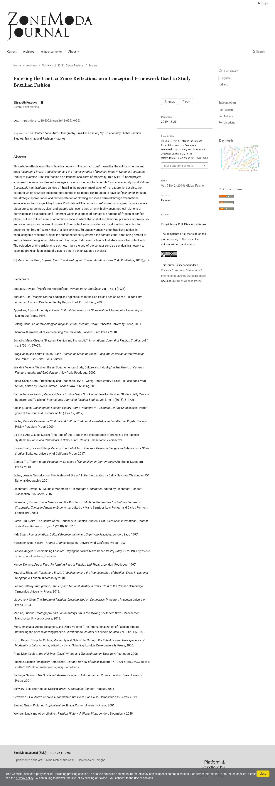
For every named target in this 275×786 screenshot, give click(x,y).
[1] (53, 214)
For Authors (226, 116)
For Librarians (227, 122)
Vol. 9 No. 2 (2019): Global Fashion (63, 65)
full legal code (196, 275)
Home (17, 65)
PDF (187, 101)
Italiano (223, 84)
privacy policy (34, 778)
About (72, 51)
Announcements (51, 51)
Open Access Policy (189, 281)
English (225, 78)
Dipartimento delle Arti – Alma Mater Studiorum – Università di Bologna (59, 760)
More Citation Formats (178, 165)
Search (259, 51)
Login (264, 3)
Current (11, 51)
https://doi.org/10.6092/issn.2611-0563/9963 (51, 120)
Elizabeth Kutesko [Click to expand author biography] (28, 102)
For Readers (226, 109)
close (262, 773)
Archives (28, 51)
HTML (171, 101)
